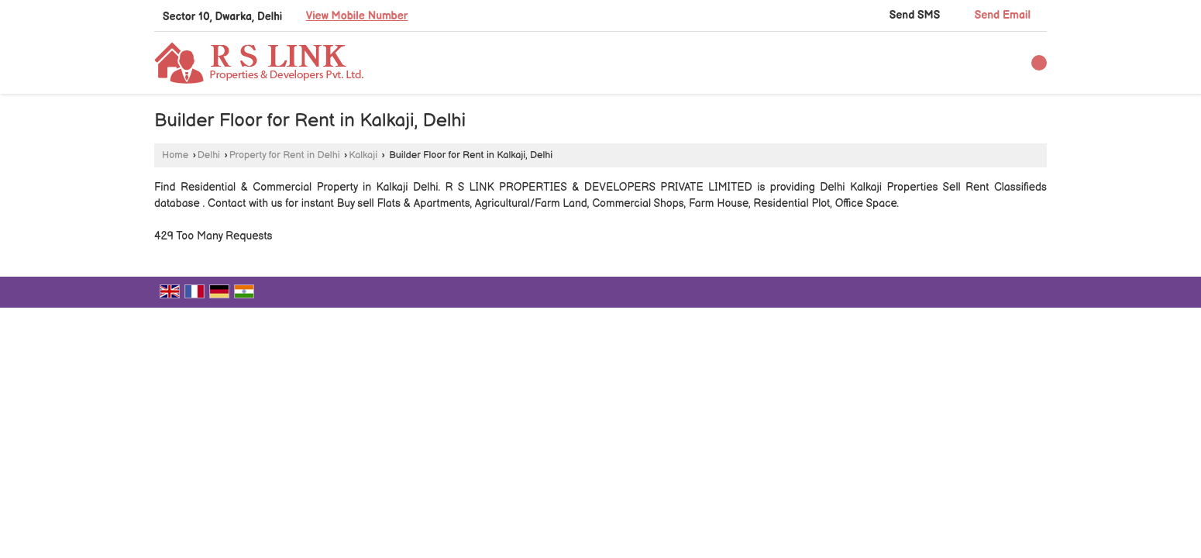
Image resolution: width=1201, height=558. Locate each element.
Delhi (209, 155)
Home (175, 155)
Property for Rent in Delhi (284, 155)
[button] (357, 15)
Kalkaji (363, 155)
